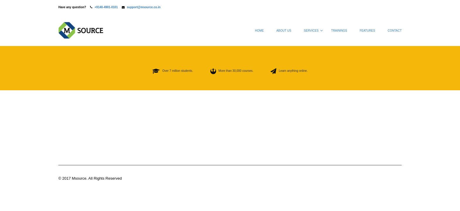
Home (259, 30)
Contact (395, 30)
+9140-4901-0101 (106, 7)
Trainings (339, 30)
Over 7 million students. (177, 70)
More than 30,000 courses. (236, 70)
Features (367, 30)
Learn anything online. (293, 70)
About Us (283, 30)
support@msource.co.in (143, 7)
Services (311, 30)
